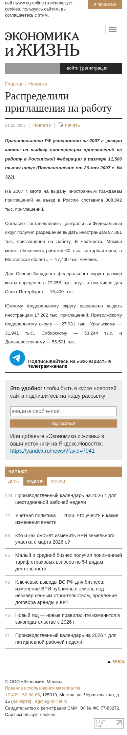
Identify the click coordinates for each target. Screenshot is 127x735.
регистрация (94, 68)
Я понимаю (105, 4)
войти (73, 68)
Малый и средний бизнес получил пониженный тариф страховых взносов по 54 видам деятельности (68, 561)
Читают (17, 471)
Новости (42, 125)
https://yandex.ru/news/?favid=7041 (52, 451)
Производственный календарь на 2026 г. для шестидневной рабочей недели (66, 499)
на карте (21, 701)
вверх (116, 661)
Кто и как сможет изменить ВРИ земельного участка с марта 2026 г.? (64, 539)
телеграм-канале (47, 366)
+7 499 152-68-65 (22, 694)
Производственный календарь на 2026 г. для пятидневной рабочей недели (66, 639)
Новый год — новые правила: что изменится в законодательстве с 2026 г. (67, 618)
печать (69, 125)
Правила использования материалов (42, 688)
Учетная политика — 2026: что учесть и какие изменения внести (67, 519)
